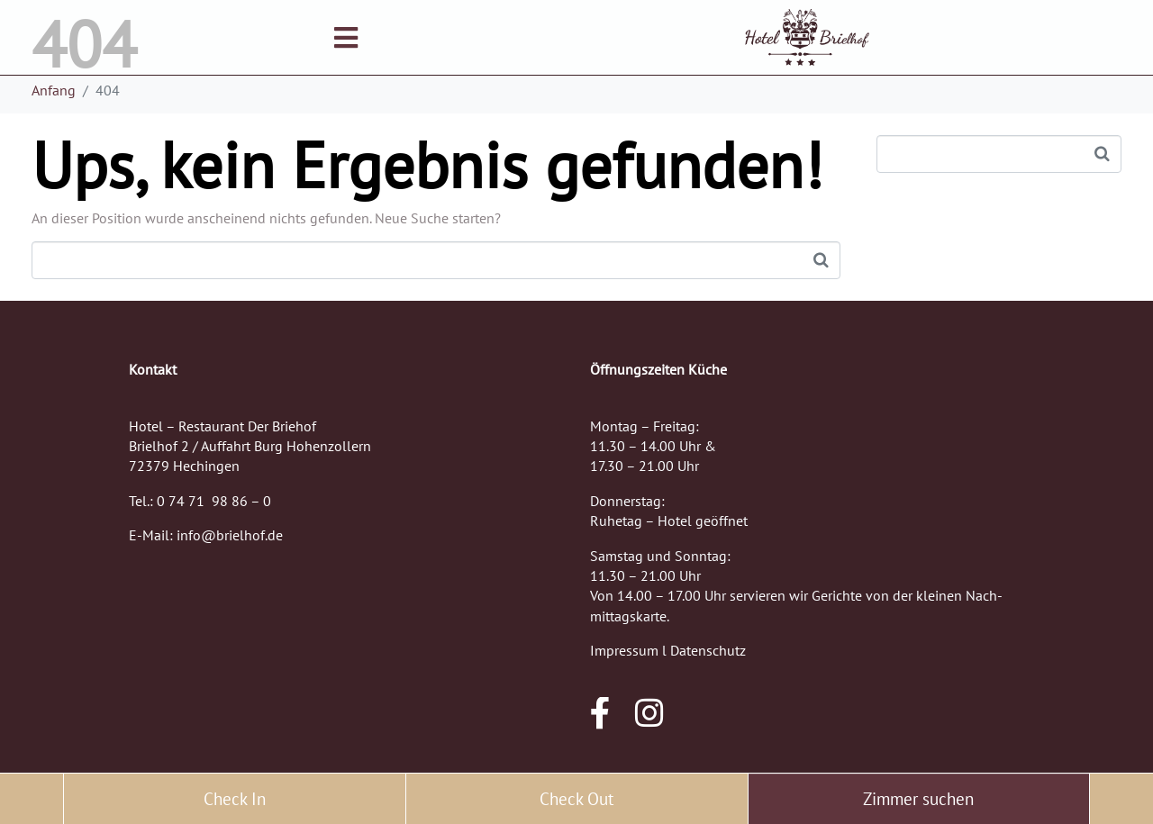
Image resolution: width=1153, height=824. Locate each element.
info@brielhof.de (230, 535)
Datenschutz (708, 650)
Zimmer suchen (918, 799)
